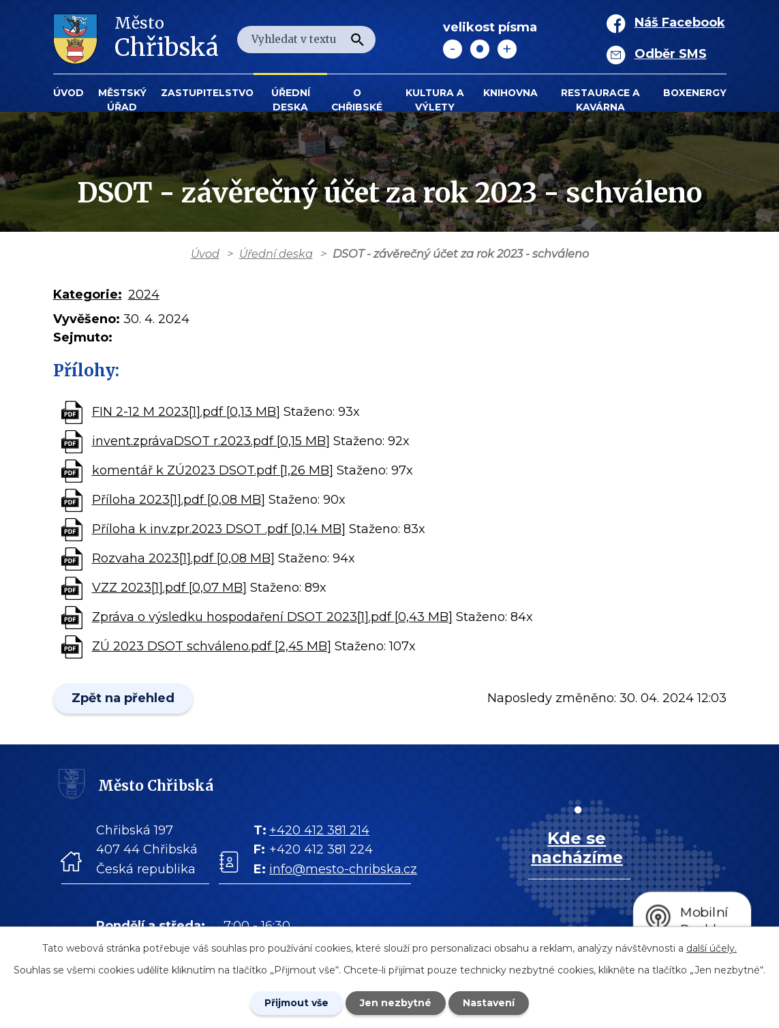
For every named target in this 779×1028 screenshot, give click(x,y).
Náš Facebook (680, 22)
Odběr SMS (671, 53)
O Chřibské (356, 99)
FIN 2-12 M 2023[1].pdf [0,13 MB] (186, 411)
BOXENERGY (695, 92)
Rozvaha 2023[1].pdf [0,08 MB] (183, 558)
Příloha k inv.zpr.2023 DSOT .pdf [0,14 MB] (219, 528)
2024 (143, 294)
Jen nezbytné (395, 1003)
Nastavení (489, 1003)
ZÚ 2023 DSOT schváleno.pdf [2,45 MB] (211, 646)
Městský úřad (122, 99)
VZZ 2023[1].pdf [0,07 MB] (169, 587)
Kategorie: (87, 294)
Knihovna (510, 92)
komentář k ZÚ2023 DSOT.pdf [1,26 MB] (212, 470)
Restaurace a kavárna (600, 99)
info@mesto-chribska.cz (343, 869)
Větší (507, 49)
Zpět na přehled (123, 698)
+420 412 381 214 (319, 830)
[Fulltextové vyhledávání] (306, 39)
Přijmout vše (296, 1003)
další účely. (711, 948)
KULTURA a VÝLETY (435, 99)
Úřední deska (290, 99)
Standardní (479, 49)
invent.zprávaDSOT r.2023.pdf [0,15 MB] (211, 441)
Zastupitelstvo (207, 92)
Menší (452, 49)
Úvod (68, 92)
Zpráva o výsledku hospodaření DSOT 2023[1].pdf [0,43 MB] (272, 616)
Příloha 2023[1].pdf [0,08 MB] (178, 499)
